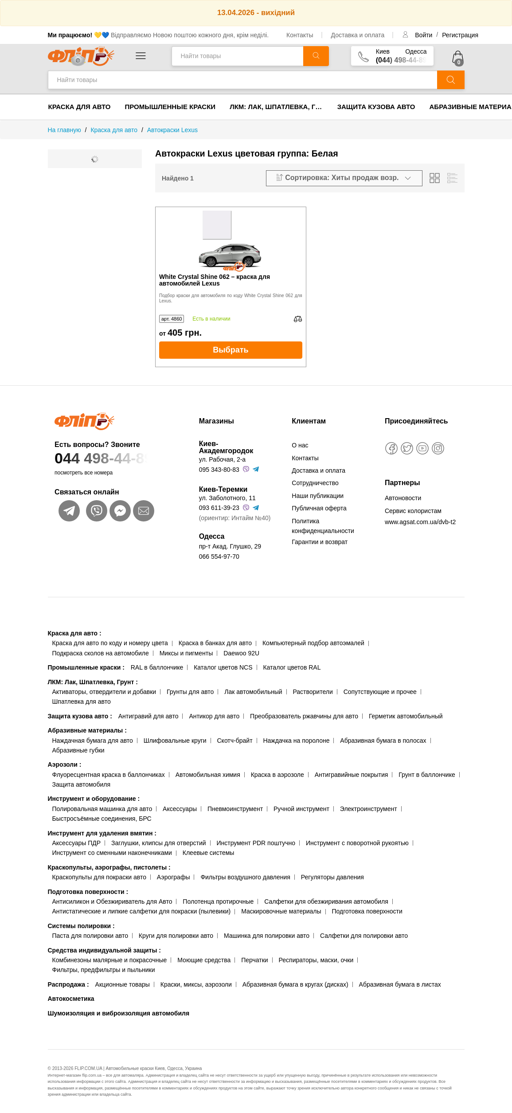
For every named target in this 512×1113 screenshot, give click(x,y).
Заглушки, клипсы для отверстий (158, 843)
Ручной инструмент (301, 808)
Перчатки (254, 960)
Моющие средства (204, 960)
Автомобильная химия (208, 774)
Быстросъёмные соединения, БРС (102, 818)
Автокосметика (71, 998)
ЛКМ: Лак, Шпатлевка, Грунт (280, 106)
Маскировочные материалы (281, 911)
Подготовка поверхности (88, 891)
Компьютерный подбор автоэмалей (313, 643)
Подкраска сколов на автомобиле (100, 653)
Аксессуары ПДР (76, 843)
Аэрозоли (65, 764)
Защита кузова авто (376, 106)
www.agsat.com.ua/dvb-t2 (420, 521)
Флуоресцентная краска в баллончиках (108, 774)
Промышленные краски (170, 106)
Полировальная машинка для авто (102, 808)
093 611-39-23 (219, 507)
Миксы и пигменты (186, 653)
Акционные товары (122, 984)
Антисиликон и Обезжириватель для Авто (112, 901)
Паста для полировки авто (90, 935)
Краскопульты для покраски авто (99, 877)
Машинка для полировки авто (266, 935)
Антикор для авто (214, 716)
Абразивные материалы (87, 730)
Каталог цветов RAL (291, 667)
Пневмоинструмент (235, 808)
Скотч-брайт (235, 740)
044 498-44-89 (117, 458)
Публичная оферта (319, 508)
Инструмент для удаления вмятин (102, 833)
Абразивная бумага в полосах (383, 740)
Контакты (299, 35)
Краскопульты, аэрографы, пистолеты (109, 867)
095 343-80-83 (219, 469)
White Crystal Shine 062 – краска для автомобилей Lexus (214, 280)
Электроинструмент (368, 808)
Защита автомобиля (81, 784)
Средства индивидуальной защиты (104, 950)
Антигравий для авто (148, 716)
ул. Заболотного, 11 (227, 498)
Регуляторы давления (332, 877)
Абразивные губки (78, 750)
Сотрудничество (315, 482)
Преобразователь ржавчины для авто (304, 716)
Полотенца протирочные (218, 901)
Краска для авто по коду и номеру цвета (110, 643)
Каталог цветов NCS (223, 667)
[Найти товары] (237, 56)
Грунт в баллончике (427, 774)
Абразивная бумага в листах (400, 984)
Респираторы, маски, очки (316, 960)
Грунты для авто (190, 691)
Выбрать (230, 349)
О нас (300, 445)
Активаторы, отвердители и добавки (104, 691)
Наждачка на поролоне (296, 740)
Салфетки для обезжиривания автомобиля (326, 901)
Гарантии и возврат (320, 541)
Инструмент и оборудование (94, 798)
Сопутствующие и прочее (380, 691)
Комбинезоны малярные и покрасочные (109, 960)
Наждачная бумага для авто (92, 740)
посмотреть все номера (84, 473)
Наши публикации (318, 495)
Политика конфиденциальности (323, 525)
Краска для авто (79, 106)
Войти (424, 35)
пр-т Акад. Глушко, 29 (230, 546)
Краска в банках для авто (215, 643)
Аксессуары (180, 808)
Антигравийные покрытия (351, 774)
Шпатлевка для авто (81, 701)
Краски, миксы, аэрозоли (196, 984)
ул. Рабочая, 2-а (222, 459)
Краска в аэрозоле (277, 774)
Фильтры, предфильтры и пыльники (103, 969)
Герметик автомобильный (406, 716)
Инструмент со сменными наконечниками (112, 852)
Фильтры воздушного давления (245, 877)
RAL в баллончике (157, 667)
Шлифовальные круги (175, 740)
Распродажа (68, 984)
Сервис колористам (413, 510)
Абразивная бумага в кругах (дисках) (295, 984)
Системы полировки (81, 925)
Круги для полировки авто (176, 935)
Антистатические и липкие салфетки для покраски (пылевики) (141, 911)
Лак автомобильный (253, 691)
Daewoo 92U (241, 653)
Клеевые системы (209, 852)
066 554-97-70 (219, 556)
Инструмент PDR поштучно (256, 843)
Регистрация (460, 35)
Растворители (312, 691)
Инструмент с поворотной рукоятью (357, 843)
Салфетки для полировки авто (364, 935)
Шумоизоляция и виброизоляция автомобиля (119, 1013)
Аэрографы (173, 877)
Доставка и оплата (358, 35)
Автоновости (403, 498)
